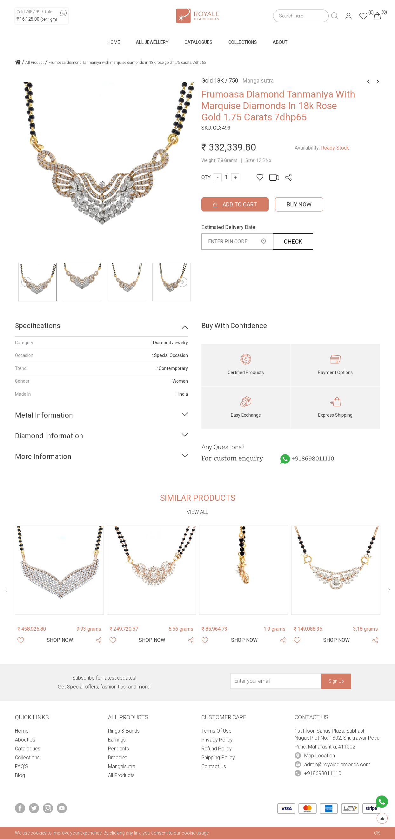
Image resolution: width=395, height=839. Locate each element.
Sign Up (336, 681)
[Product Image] (59, 570)
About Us (25, 740)
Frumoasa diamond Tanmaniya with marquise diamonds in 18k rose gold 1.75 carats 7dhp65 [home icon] (127, 62)
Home (114, 42)
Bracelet (117, 758)
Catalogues (198, 42)
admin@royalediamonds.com (337, 765)
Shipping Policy (218, 758)
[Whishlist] (20, 640)
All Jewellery (152, 42)
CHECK (293, 241)
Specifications (37, 326)
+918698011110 (312, 459)
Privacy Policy (217, 740)
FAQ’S (21, 766)
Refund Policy (216, 749)
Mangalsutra (121, 766)
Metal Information (44, 415)
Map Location (319, 756)
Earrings (117, 740)
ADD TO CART (235, 204)
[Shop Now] (60, 640)
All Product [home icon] (34, 62)
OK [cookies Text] (377, 833)
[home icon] (18, 62)
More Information (43, 456)
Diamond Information (49, 436)
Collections (242, 42)
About (280, 42)
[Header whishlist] (363, 16)
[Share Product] (98, 640)
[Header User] (348, 16)
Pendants (118, 749)
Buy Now (299, 204)
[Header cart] (377, 15)
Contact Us (213, 766)
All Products (121, 775)
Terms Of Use (216, 731)
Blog (20, 775)
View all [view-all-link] (197, 512)
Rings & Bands (124, 731)
